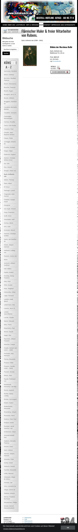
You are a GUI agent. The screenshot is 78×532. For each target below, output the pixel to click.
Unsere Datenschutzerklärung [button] (14, 529)
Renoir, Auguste (9, 390)
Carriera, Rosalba (9, 122)
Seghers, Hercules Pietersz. (10, 442)
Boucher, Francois (9, 87)
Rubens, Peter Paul (10, 419)
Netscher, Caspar (9, 344)
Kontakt (47, 25)
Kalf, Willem (7, 269)
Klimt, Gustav (8, 285)
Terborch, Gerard (9, 466)
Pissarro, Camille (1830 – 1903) (9, 367)
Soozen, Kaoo (8, 446)
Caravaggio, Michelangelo (8, 117)
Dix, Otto (6, 163)
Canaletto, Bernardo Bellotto (10, 108)
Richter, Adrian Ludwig (8, 395)
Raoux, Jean (8, 375)
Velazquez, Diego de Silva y (9, 478)
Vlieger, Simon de (9, 490)
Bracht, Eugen (8, 91)
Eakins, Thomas (9, 180)
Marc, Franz (8, 324)
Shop (41, 25)
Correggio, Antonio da (10, 143)
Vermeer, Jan (8, 482)
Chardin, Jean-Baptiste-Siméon (9, 133)
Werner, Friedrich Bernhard (9, 498)
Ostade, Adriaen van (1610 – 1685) (10, 349)
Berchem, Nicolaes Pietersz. (10, 79)
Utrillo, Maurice (8, 473)
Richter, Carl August (10, 399)
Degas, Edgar (8, 151)
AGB (62, 25)
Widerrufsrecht (28, 521)
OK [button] (68, 527)
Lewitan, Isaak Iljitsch (8, 300)
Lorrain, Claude (9, 317)
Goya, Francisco (9, 212)
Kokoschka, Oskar (10, 292)
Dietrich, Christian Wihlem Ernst (9, 159)
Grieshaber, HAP (9, 219)
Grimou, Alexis (8, 223)
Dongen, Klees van (10, 171)
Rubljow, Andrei (9, 422)
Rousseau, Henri (9, 415)
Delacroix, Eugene (10, 154)
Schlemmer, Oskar (10, 432)
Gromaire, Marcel (9, 230)
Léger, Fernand (9, 295)
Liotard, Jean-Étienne (8, 313)
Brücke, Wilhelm (9, 98)
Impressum (55, 25)
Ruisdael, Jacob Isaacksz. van (9, 427)
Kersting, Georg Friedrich (9, 277)
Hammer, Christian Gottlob (10, 235)
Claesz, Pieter (8, 138)
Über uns (11, 25)
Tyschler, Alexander (10, 470)
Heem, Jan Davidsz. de (10, 240)
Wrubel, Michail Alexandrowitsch (9, 507)
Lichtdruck (20, 25)
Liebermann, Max (9, 305)
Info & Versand (32, 25)
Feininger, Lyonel (9, 190)
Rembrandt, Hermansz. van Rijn (10, 385)
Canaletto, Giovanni (10, 113)
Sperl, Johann (8, 450)
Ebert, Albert (8, 183)
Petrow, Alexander (9, 359)
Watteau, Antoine (9, 493)
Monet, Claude (8, 332)
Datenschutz (69, 25)
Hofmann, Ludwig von (9, 251)
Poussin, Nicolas (9, 372)
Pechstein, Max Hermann (9, 354)
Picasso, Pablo (8, 363)
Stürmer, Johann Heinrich (9, 455)
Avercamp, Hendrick (10, 71)
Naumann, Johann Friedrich (10, 340)
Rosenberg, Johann (10, 412)
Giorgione (7, 205)
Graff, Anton (7, 216)
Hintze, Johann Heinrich (8, 246)
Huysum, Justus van (10, 256)
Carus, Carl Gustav (10, 125)
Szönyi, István (8, 463)
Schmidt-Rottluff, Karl (9, 436)
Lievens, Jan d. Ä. (9, 308)
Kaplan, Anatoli (8, 272)
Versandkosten (57, 61)
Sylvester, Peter (9, 459)
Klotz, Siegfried (9, 288)
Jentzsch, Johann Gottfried (9, 264)
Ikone (5, 259)
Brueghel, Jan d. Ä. (10, 94)
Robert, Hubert (8, 403)
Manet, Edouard (9, 321)
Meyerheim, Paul (9, 328)
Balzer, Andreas (9, 74)
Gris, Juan (7, 226)
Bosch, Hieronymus (10, 84)
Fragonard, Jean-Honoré (9, 195)
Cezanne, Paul (8, 129)
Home (5, 25)
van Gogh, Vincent (10, 209)
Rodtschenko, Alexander (8, 407)
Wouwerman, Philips (10, 502)
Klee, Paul (7, 281)
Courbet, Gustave (9, 147)
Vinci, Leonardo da (10, 486)
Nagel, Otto (7, 335)
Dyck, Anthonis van (9, 175)
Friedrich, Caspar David (9, 200)
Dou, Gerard (8, 167)
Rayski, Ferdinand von (9, 380)
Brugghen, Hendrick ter (10, 102)
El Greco (6, 187)
